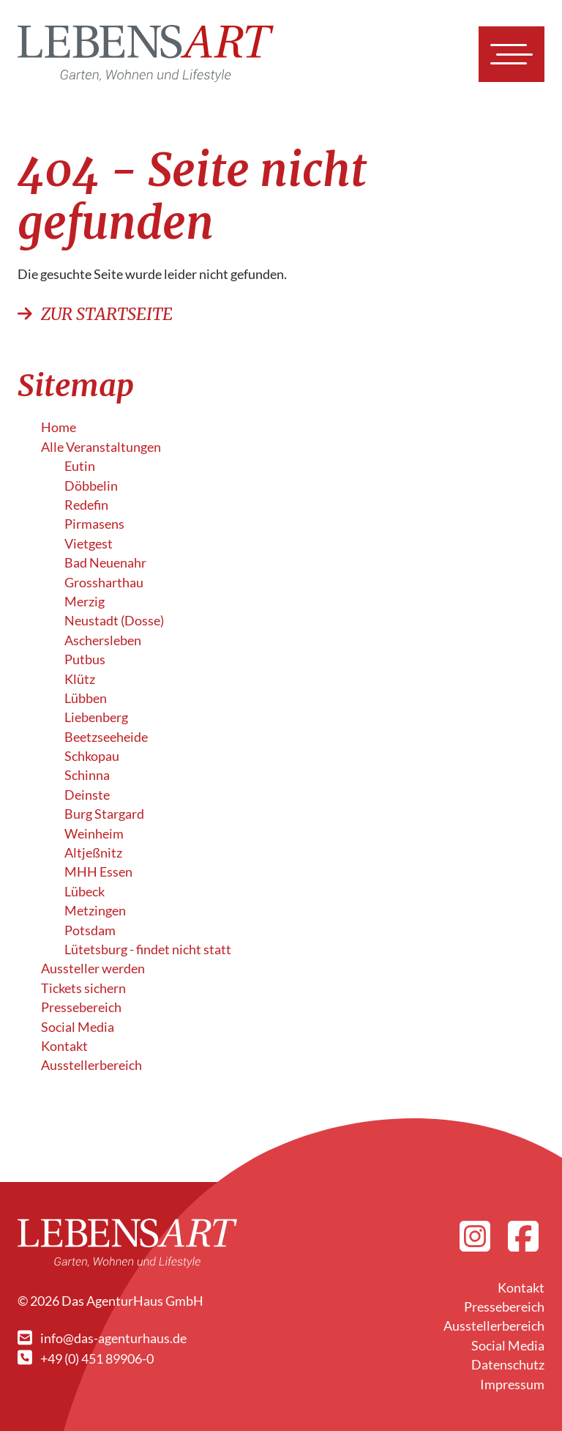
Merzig (84, 601)
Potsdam (90, 930)
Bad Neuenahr (105, 562)
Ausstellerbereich (91, 1065)
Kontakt (64, 1046)
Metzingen (95, 910)
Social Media (77, 1027)
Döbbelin (91, 486)
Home (58, 427)
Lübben (85, 698)
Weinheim (94, 833)
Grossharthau (103, 582)
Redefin (86, 505)
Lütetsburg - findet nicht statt (147, 949)
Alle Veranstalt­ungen (101, 447)
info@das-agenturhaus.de (102, 1338)
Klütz (79, 679)
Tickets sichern (83, 988)
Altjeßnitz (93, 853)
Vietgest (88, 543)
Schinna (87, 775)
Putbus (84, 659)
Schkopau (91, 756)
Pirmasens (94, 524)
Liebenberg (96, 717)
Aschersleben (102, 640)
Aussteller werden (93, 968)
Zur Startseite (95, 314)
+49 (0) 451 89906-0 (86, 1359)
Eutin (79, 466)
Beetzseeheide (106, 737)
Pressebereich (81, 1007)
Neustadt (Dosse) (114, 620)
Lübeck (84, 891)
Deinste (87, 795)
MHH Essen (98, 872)
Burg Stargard (104, 814)
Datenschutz (507, 1364)
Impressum (512, 1384)
